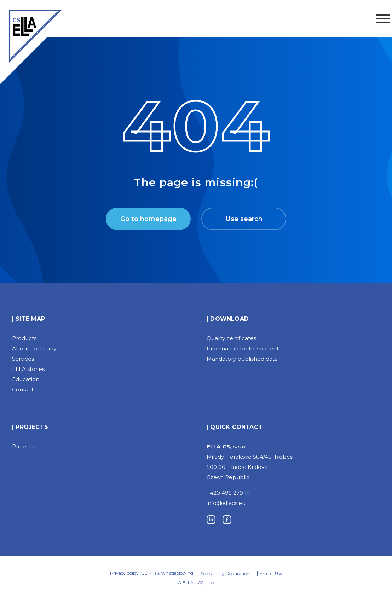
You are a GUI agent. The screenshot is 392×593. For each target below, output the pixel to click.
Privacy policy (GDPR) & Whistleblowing (151, 573)
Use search (244, 219)
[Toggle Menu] (383, 18)
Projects (23, 446)
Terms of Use (269, 573)
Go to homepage (148, 219)
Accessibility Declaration (224, 573)
